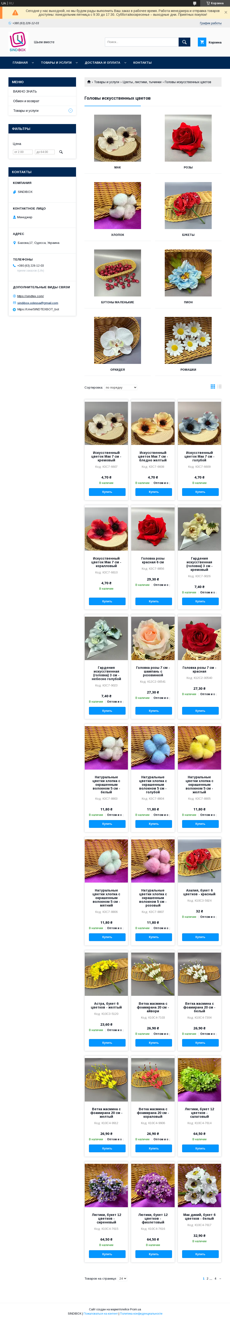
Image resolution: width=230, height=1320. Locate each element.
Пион (188, 302)
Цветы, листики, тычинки (142, 82)
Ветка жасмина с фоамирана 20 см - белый (199, 1007)
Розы (188, 167)
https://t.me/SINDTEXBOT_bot (38, 309)
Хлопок (117, 235)
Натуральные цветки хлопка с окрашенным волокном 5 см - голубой (153, 784)
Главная (20, 62)
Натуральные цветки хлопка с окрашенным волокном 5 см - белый (106, 784)
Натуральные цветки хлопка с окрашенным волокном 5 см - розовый (153, 897)
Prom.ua (135, 1309)
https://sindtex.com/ (30, 296)
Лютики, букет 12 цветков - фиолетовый (153, 1218)
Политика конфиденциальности (141, 1313)
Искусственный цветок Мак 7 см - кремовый (106, 456)
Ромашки (188, 369)
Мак (117, 167)
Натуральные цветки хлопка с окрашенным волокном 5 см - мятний (106, 897)
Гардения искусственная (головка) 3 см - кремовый (199, 564)
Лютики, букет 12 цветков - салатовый (199, 1112)
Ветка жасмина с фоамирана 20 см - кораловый (153, 1112)
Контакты (142, 62)
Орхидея (117, 369)
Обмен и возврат (26, 101)
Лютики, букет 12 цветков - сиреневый (106, 1218)
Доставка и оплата (102, 62)
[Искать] (184, 42)
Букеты (188, 235)
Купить (107, 492)
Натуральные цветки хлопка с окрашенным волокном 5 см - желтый (199, 784)
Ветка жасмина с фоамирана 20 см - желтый (106, 1112)
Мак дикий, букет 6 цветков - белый (199, 1216)
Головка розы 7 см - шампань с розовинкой (153, 671)
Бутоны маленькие (117, 302)
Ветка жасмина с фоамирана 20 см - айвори (153, 1007)
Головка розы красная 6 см (153, 560)
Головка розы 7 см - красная (199, 669)
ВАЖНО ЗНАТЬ (25, 91)
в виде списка (219, 387)
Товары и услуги (56, 62)
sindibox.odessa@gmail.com (37, 302)
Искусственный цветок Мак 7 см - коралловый (106, 562)
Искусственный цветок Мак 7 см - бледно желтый (153, 456)
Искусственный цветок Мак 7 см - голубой (199, 456)
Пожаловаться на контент (101, 1313)
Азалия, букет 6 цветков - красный (199, 892)
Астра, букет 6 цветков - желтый (106, 1005)
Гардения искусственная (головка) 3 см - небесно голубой (106, 673)
